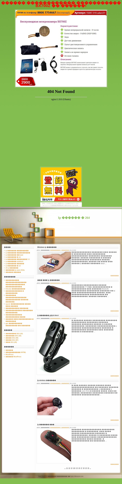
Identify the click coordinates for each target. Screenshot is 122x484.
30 (88, 468)
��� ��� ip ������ (48, 280)
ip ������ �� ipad (14, 255)
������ (115, 275)
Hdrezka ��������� (15, 289)
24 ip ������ (12, 268)
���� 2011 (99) (12, 338)
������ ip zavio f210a (15, 270)
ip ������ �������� (17, 250)
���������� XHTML (16, 352)
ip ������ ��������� (18, 253)
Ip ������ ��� (45, 425)
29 (86, 468)
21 (67, 468)
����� (9, 350)
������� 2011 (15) (14, 333)
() (74, 468)
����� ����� (13, 272)
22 (69, 468)
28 (84, 468)
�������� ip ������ (59, 250)
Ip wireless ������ (46, 380)
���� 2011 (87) (12, 340)
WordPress (9, 354)
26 (79, 468)
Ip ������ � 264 (74, 217)
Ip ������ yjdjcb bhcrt (48, 315)
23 (71, 468)
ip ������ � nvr (13, 257)
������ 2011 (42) (13, 335)
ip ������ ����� (15, 263)
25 (77, 468)
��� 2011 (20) (11, 342)
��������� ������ (17, 308)
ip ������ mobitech (14, 261)
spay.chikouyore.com (77, 476)
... (64, 468)
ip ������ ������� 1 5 (17, 259)
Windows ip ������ (47, 247)
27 (81, 468)
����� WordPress (13, 356)
